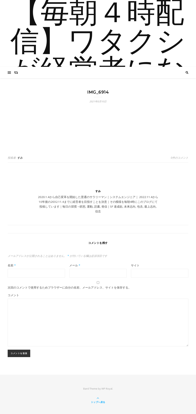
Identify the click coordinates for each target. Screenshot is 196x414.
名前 (12, 265)
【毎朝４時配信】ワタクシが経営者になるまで (98, 57)
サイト (135, 265)
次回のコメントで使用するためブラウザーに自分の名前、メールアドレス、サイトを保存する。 (69, 287)
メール (74, 265)
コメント (13, 295)
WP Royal (106, 388)
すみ (20, 157)
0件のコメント (179, 157)
